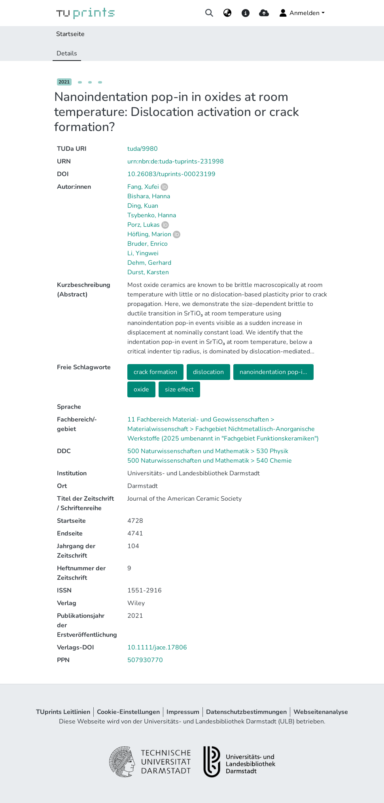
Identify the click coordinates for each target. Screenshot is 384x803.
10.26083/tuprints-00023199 (171, 174)
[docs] (246, 13)
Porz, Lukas (143, 224)
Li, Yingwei (143, 253)
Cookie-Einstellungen (128, 712)
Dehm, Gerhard (149, 262)
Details (67, 53)
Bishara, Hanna (148, 196)
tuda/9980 (142, 148)
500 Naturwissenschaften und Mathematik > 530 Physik (207, 451)
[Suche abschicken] (209, 13)
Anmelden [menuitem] (299, 13)
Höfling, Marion (149, 234)
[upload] (264, 13)
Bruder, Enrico (147, 243)
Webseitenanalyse (320, 712)
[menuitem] (227, 13)
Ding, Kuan (142, 205)
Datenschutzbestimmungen (246, 712)
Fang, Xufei (143, 186)
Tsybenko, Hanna (151, 215)
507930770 (145, 660)
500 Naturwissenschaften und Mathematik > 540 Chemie (209, 460)
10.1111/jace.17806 (157, 647)
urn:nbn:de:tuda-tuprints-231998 (175, 161)
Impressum (182, 712)
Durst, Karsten (148, 272)
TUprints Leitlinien (63, 712)
